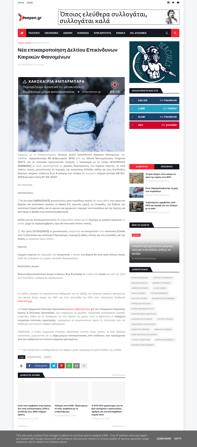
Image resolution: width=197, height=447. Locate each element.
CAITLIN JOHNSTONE (141, 339)
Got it (178, 438)
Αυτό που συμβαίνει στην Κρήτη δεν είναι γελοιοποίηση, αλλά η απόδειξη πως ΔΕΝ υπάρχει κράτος (34, 410)
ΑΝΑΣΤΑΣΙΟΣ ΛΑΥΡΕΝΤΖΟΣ (144, 324)
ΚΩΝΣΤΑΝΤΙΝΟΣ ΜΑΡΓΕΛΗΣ (144, 314)
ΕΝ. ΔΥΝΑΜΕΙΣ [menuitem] (138, 33)
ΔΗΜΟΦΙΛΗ (142, 166)
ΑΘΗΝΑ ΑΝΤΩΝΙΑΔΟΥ (164, 339)
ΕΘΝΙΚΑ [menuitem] (120, 33)
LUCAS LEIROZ (160, 288)
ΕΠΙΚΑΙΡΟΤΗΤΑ (41, 42)
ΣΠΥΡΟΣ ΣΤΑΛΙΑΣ (165, 319)
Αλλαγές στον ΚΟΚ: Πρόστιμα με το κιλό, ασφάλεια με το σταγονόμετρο (71, 408)
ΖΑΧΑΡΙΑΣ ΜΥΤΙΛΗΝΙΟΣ (142, 319)
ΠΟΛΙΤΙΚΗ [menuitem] (34, 33)
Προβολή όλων (118, 375)
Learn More (164, 438)
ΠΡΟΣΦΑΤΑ (167, 166)
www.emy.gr (25, 301)
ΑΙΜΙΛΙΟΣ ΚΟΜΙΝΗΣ (163, 329)
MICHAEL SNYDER (139, 298)
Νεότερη (23, 426)
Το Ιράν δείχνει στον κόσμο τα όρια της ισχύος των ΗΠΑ (161, 176)
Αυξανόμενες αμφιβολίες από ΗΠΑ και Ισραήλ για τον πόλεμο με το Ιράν (162, 205)
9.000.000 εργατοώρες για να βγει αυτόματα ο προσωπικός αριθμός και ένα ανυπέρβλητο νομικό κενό (107, 410)
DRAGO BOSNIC (139, 293)
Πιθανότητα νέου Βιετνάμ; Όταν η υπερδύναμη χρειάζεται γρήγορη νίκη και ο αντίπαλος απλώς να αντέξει (153, 248)
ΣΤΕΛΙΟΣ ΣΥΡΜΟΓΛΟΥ (163, 277)
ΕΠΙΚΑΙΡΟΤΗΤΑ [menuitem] (102, 33)
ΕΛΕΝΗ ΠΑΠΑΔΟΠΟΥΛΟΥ (143, 308)
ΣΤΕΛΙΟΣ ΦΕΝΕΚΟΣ (159, 293)
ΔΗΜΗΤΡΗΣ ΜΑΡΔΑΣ (141, 329)
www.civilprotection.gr (80, 309)
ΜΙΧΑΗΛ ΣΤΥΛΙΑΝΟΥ (162, 283)
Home (21, 2)
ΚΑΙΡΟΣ (47, 357)
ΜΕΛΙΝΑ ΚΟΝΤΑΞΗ (140, 283)
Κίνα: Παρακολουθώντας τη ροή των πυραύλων (162, 190)
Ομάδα (30, 2)
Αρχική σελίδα (24, 42)
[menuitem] (22, 33)
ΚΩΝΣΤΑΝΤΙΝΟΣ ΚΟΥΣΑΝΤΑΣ (144, 334)
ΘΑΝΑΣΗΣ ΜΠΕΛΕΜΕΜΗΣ (143, 345)
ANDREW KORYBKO (140, 288)
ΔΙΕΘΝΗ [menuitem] (67, 33)
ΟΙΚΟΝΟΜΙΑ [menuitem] (51, 33)
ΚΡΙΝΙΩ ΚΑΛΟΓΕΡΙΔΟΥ (141, 303)
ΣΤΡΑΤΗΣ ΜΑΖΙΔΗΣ (140, 277)
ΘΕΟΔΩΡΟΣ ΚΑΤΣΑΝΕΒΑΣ (163, 298)
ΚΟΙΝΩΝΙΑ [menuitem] (83, 33)
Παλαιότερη (117, 426)
